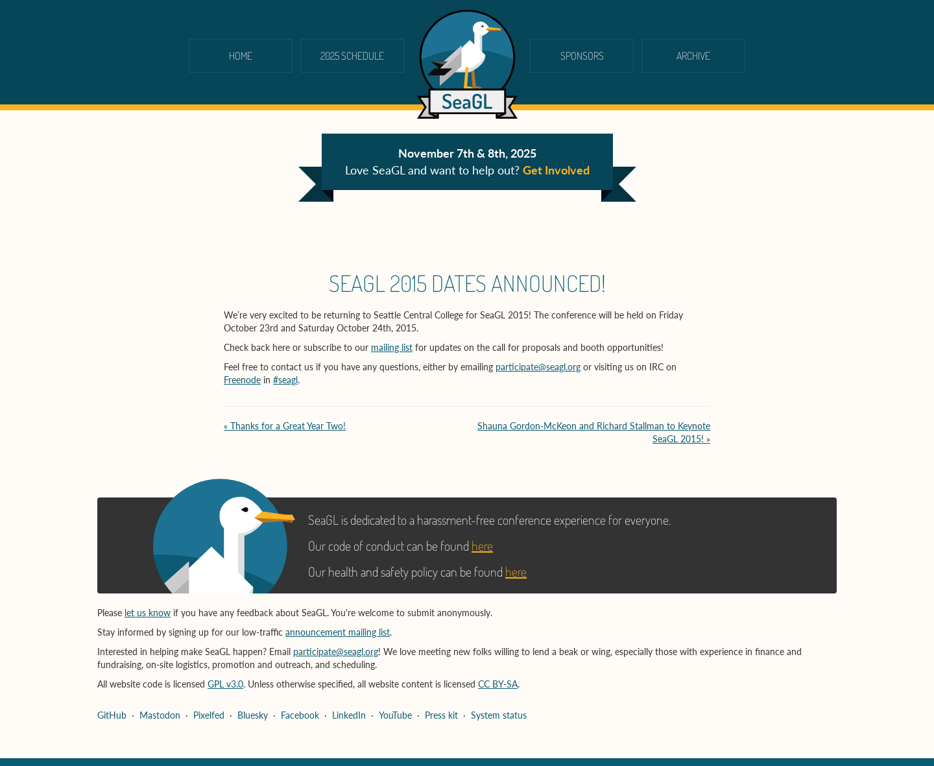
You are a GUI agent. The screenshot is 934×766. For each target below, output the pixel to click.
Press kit (441, 715)
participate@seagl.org (538, 366)
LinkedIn (349, 715)
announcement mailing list (337, 632)
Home (240, 55)
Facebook (300, 715)
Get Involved (556, 170)
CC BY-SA (498, 683)
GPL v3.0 (225, 683)
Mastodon (159, 715)
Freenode (242, 379)
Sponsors (582, 55)
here (482, 545)
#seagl (285, 379)
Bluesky (252, 715)
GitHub (111, 715)
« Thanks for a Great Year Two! (285, 425)
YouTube (395, 715)
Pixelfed (208, 715)
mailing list (392, 347)
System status (499, 715)
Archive (693, 55)
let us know (148, 612)
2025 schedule (352, 55)
